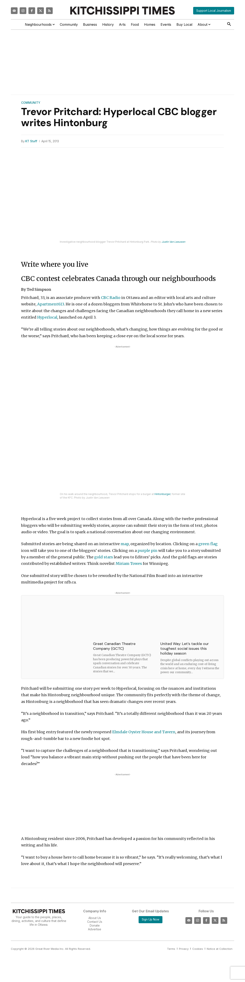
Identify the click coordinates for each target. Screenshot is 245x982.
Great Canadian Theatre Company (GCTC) (114, 646)
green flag (208, 543)
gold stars (103, 557)
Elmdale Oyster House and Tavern (143, 731)
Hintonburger (162, 494)
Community (30, 102)
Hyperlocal (47, 317)
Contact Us (94, 921)
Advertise (94, 929)
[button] (229, 24)
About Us (94, 918)
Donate (95, 925)
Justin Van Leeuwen (173, 241)
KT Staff (31, 141)
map (125, 543)
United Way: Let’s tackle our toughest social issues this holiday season (184, 648)
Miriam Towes (129, 563)
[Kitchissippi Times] (122, 10)
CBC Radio (110, 297)
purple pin (147, 550)
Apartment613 (50, 304)
